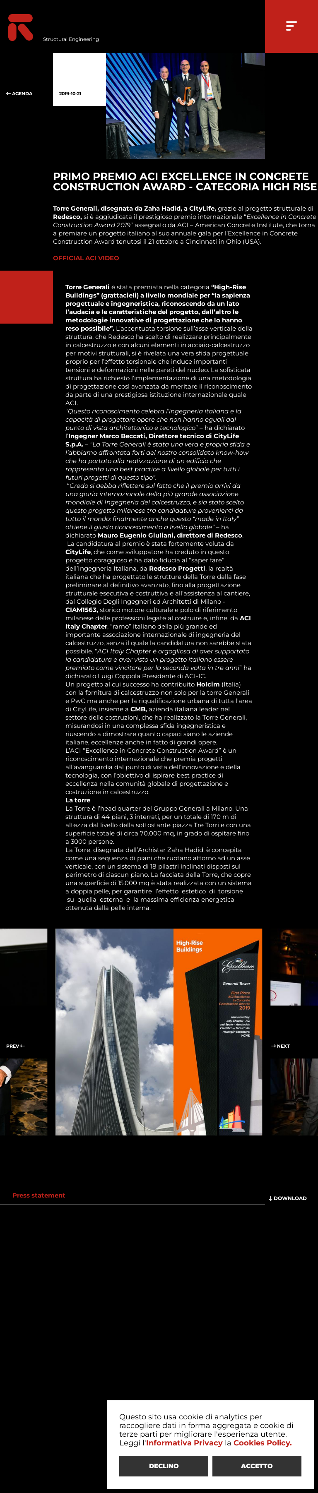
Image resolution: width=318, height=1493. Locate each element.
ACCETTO (257, 1466)
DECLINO (164, 1466)
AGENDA (26, 79)
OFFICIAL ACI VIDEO (86, 258)
